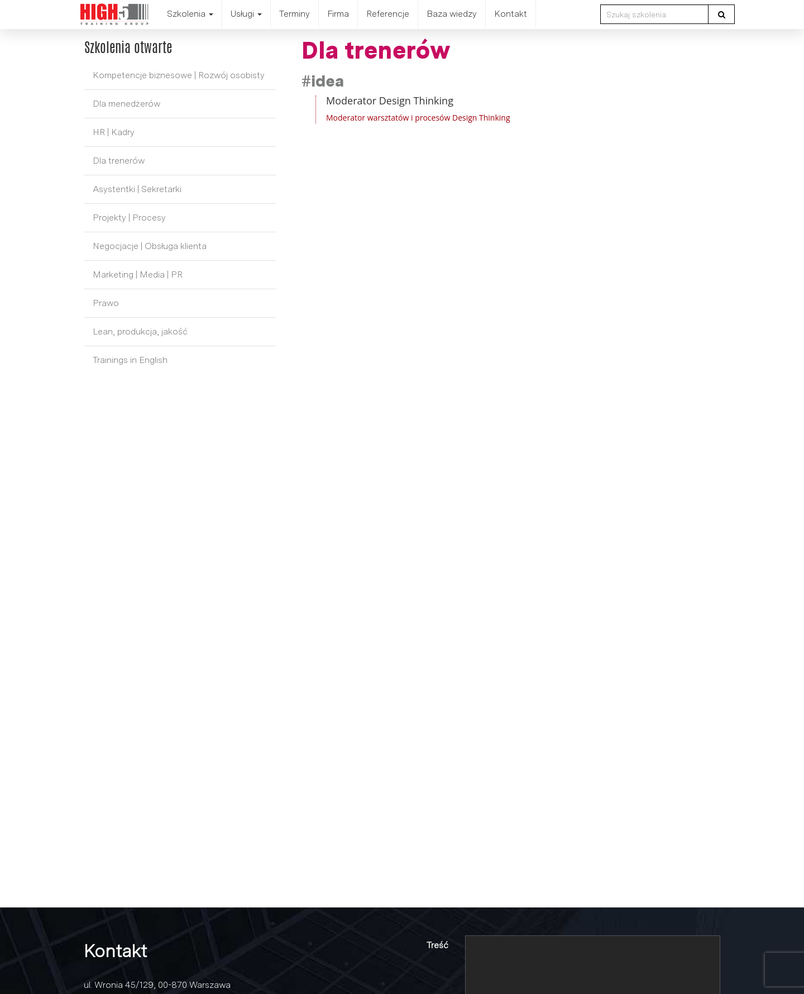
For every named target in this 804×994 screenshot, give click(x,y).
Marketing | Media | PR (138, 274)
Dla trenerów (119, 160)
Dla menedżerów (126, 103)
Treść (437, 945)
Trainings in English (130, 360)
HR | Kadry (114, 132)
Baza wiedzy (452, 13)
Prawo (106, 303)
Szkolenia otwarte (128, 47)
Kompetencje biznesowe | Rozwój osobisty (179, 75)
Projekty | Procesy (129, 217)
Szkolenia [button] (190, 13)
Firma (338, 13)
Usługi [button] (246, 13)
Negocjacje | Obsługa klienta (150, 246)
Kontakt (510, 13)
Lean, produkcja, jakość (140, 331)
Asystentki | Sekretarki (137, 189)
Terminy (294, 13)
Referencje (387, 13)
